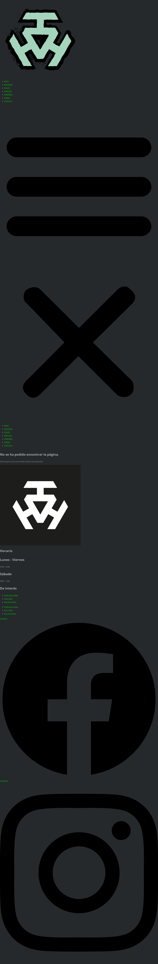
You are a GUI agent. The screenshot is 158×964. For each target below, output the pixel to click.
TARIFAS (7, 98)
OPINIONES (8, 94)
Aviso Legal (8, 599)
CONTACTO (8, 101)
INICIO (6, 81)
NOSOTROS (8, 85)
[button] (79, 263)
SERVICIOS (8, 91)
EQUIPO (7, 88)
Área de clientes (10, 602)
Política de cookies (11, 595)
